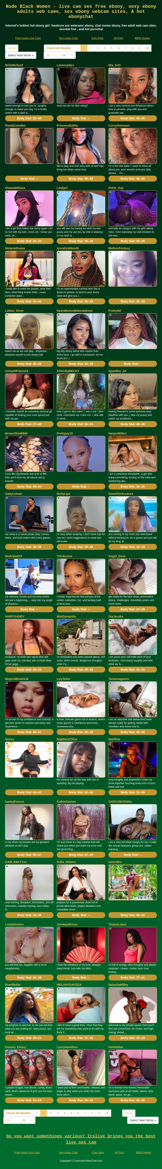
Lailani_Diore (14, 310)
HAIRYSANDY (14, 616)
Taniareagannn (118, 679)
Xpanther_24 (117, 371)
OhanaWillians (15, 188)
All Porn (118, 38)
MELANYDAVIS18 (69, 984)
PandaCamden (15, 125)
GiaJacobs (115, 616)
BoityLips (63, 493)
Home (12, 48)
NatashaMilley (118, 984)
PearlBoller (13, 984)
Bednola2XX (13, 556)
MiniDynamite (66, 616)
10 (147, 48)
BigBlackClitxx (67, 739)
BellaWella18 (14, 65)
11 (48, 55)
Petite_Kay (116, 188)
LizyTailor (63, 679)
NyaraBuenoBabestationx (75, 310)
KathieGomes (66, 801)
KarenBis (114, 862)
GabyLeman (13, 493)
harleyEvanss (14, 801)
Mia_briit (114, 65)
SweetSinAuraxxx (120, 493)
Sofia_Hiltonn (66, 862)
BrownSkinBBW (16, 433)
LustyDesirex (14, 924)
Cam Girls (97, 38)
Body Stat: (29, 118)
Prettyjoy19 (65, 433)
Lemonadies (65, 65)
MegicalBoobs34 (16, 679)
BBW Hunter (142, 38)
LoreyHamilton (67, 1047)
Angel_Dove (117, 556)
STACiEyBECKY (68, 371)
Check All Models (59, 48)
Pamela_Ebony (15, 1047)
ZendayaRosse (67, 924)
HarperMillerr (117, 433)
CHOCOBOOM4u (120, 801)
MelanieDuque (15, 248)
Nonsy (9, 739)
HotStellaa (115, 1047)
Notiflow (114, 739)
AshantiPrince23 (16, 371)
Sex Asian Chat (68, 38)
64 (64, 55)
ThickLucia (64, 556)
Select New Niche (21, 55)
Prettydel (114, 310)
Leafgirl (62, 188)
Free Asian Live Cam (28, 38)
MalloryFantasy (119, 248)
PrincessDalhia (67, 125)
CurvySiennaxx (119, 125)
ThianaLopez (117, 924)
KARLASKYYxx (16, 862)
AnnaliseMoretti (68, 248)
